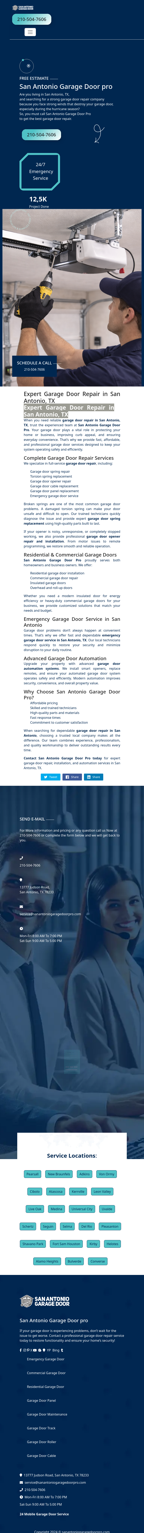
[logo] (18, 7)
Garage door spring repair (50, 471)
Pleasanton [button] (109, 1226)
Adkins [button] (85, 1174)
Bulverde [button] (74, 1261)
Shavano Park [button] (33, 1244)
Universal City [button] (82, 1209)
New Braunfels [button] (59, 1174)
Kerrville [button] (78, 1191)
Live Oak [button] (34, 1209)
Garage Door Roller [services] (41, 1442)
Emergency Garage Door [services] (45, 1359)
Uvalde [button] (107, 1209)
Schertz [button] (27, 1226)
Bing (56, 1350)
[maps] (44, 1350)
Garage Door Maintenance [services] (47, 1414)
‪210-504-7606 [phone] (30, 865)
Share (72, 777)
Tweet (50, 777)
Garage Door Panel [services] (41, 1400)
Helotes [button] (112, 1244)
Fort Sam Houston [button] (66, 1244)
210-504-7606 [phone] (31, 19)
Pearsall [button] (33, 1174)
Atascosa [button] (55, 1191)
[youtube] (35, 1350)
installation (53, 541)
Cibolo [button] (35, 1191)
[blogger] (40, 1350)
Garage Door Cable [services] (41, 1455)
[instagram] (24, 1350)
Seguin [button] (48, 1226)
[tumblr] (62, 1350)
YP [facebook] (49, 1350)
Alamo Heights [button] (47, 1261)
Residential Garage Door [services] (45, 1386)
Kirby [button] (93, 1244)
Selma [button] (67, 1226)
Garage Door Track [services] (41, 1428)
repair (30, 541)
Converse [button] (98, 1261)
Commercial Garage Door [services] (46, 1373)
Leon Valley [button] (102, 1191)
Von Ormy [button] (106, 1174)
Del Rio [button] (86, 1226)
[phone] (26, 66)
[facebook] (21, 1350)
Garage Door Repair (70, 457)
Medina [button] (56, 1209)
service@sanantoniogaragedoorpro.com (55, 1482)
